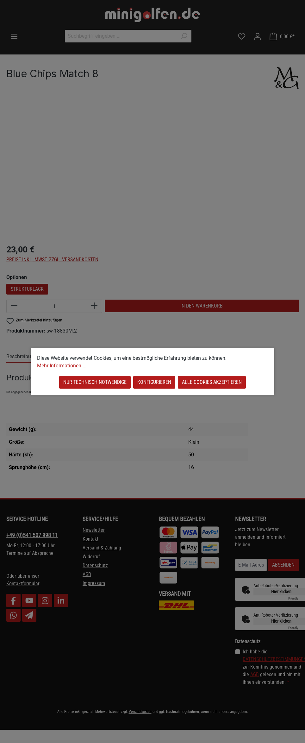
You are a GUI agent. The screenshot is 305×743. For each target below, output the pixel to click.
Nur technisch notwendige (95, 382)
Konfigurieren (154, 382)
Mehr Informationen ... (61, 366)
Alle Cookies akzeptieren (212, 382)
